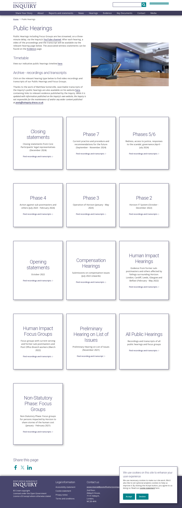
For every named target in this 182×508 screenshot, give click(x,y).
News (81, 13)
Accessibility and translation (154, 4)
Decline (142, 499)
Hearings (93, 13)
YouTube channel (52, 39)
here (60, 63)
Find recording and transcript (90, 358)
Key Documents (124, 13)
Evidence (107, 13)
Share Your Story (24, 13)
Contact (141, 13)
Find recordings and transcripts (37, 158)
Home (16, 19)
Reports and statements (61, 13)
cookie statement (147, 490)
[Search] (119, 4)
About (40, 13)
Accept (129, 499)
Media (153, 13)
